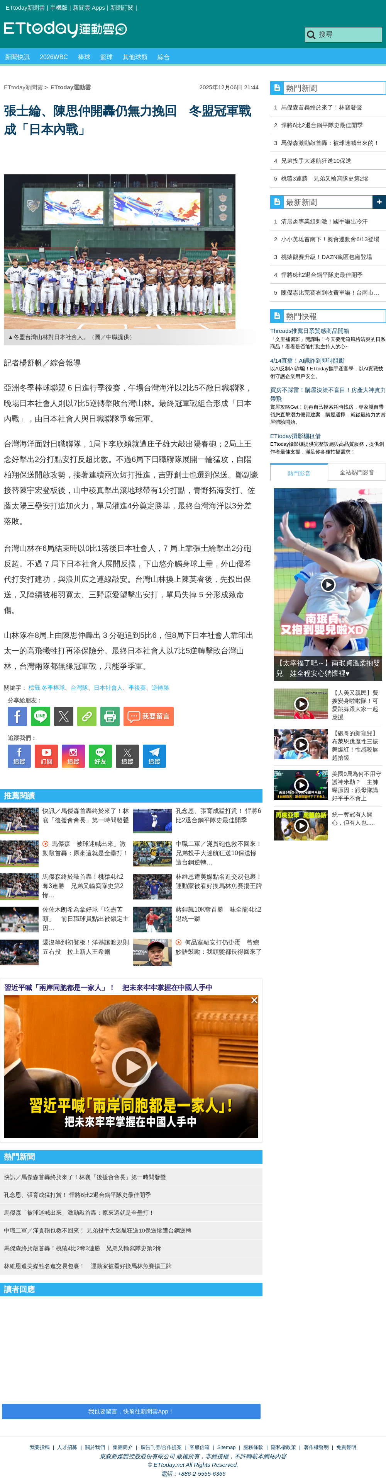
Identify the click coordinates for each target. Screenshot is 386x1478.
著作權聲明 (316, 1447)
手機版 (59, 7)
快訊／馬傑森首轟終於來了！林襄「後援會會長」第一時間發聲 (85, 1177)
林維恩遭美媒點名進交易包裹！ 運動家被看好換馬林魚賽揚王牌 (88, 1266)
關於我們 (95, 1447)
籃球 (106, 57)
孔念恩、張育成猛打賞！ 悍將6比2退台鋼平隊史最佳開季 (77, 1195)
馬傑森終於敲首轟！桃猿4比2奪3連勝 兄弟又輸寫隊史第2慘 (83, 885)
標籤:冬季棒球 (47, 687)
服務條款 (253, 1447)
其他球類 (135, 57)
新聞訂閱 (122, 7)
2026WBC (54, 57)
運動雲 (71, 30)
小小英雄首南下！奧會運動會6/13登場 (330, 239)
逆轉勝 (160, 687)
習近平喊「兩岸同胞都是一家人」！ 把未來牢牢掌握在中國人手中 (108, 988)
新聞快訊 (17, 57)
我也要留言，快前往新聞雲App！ (131, 1411)
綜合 (163, 57)
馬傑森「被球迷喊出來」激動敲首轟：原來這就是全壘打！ (79, 1212)
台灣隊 (79, 687)
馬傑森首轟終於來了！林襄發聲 (321, 107)
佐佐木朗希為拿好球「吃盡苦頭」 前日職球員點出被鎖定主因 (85, 918)
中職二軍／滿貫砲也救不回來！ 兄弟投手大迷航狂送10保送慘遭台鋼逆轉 (219, 853)
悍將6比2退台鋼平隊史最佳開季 (322, 125)
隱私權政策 (283, 1447)
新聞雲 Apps (89, 7)
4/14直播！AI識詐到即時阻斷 (307, 360)
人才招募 (67, 1447)
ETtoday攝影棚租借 (295, 436)
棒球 (84, 57)
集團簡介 (123, 1447)
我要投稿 (40, 1447)
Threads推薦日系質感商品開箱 (309, 330)
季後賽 (137, 687)
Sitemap (226, 1447)
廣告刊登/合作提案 (161, 1447)
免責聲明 (346, 1447)
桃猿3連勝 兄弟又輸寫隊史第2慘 (325, 178)
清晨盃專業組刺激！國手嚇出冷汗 (324, 221)
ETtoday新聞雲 (25, 7)
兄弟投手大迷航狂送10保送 (316, 160)
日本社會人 (108, 687)
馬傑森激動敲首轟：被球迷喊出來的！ (330, 143)
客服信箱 (200, 1447)
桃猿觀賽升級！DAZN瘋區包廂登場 (326, 257)
